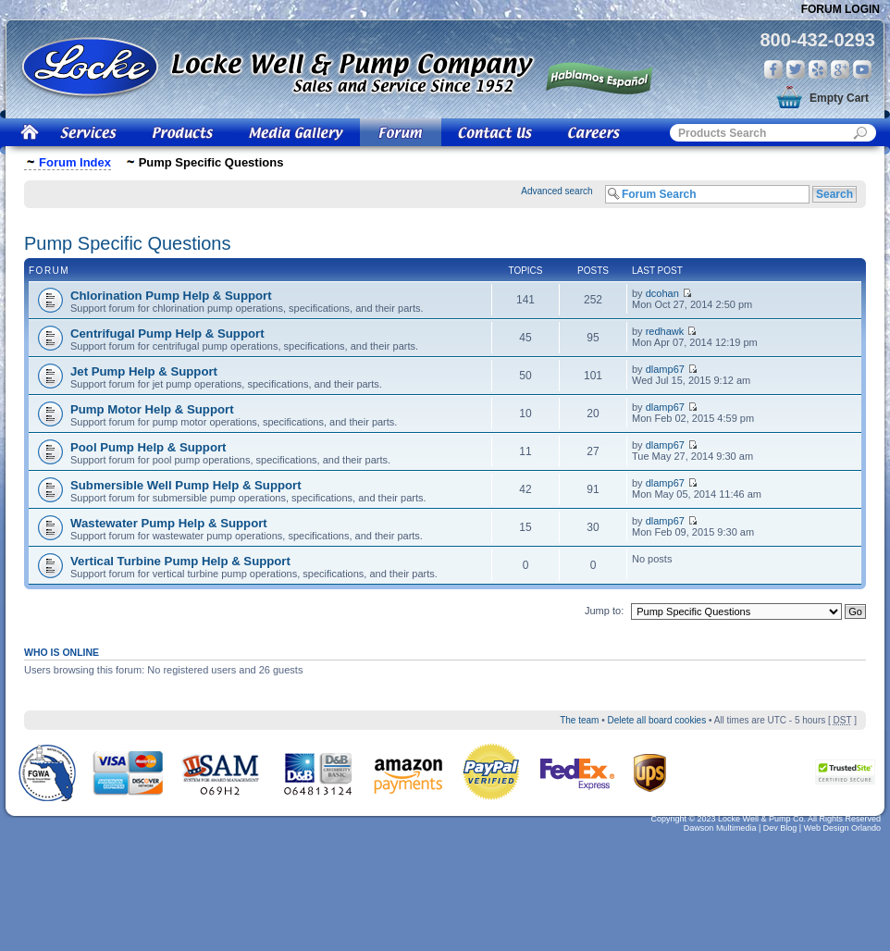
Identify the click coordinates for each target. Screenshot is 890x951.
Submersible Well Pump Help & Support (186, 485)
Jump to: (604, 610)
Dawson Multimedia (720, 828)
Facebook (773, 69)
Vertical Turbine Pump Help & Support (180, 561)
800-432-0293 (817, 40)
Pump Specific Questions (127, 243)
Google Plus (840, 69)
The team (579, 720)
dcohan (662, 293)
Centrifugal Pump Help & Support (167, 333)
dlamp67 (665, 369)
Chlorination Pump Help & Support (171, 296)
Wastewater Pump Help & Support (168, 523)
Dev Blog (780, 828)
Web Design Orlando (842, 828)
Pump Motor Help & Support (152, 409)
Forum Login (840, 9)
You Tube (862, 69)
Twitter (795, 69)
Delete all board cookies (656, 720)
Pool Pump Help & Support (148, 447)
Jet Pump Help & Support (143, 371)
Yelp (818, 69)
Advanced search (556, 191)
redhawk (665, 331)
